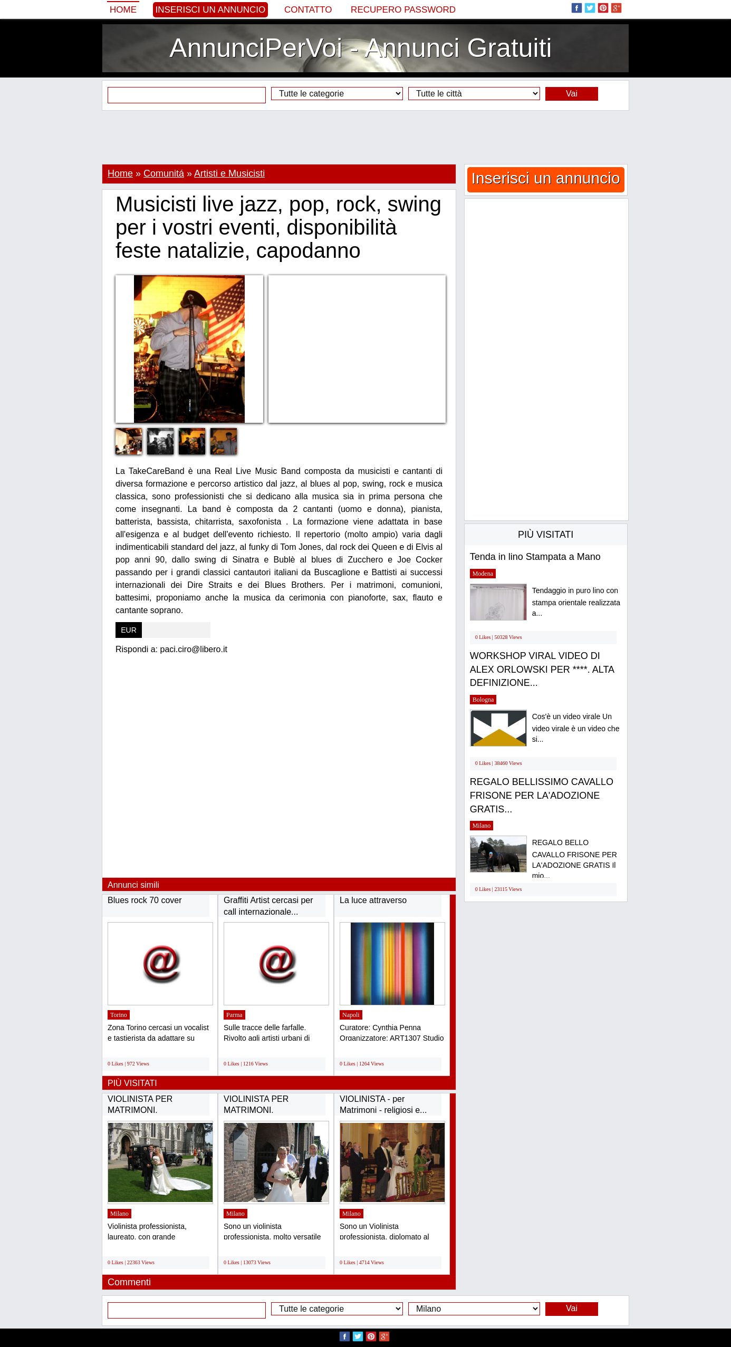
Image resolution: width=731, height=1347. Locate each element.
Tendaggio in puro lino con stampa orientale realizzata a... (576, 601)
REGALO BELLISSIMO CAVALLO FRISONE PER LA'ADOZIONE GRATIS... (541, 795)
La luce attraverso (373, 900)
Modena (483, 573)
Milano (119, 1213)
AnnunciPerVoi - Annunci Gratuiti (360, 48)
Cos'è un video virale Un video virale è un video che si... (576, 727)
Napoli (351, 1015)
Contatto (308, 10)
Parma (234, 1015)
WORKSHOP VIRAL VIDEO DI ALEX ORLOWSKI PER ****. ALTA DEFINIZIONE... (542, 669)
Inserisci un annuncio (211, 10)
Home (123, 10)
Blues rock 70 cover (145, 900)
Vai (572, 93)
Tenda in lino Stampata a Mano (535, 556)
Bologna (483, 699)
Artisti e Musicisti (229, 173)
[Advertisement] (365, 137)
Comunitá (163, 173)
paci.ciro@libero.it (193, 649)
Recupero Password (403, 10)
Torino (118, 1015)
